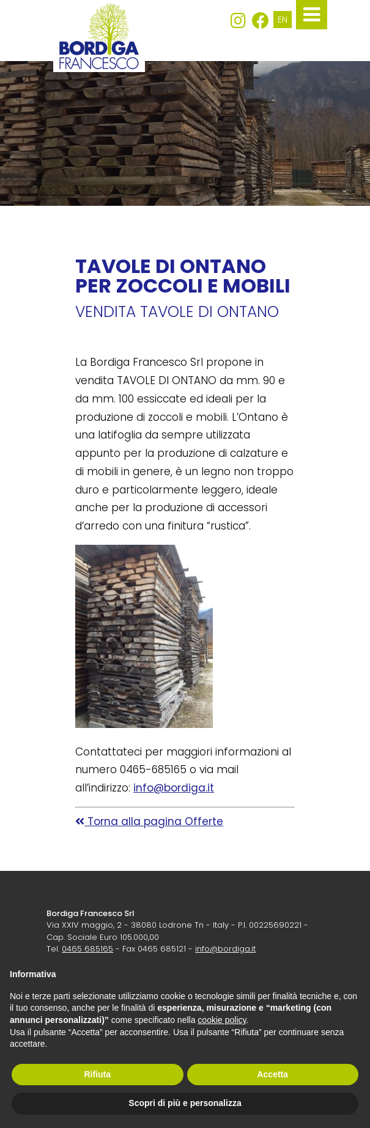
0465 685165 (87, 949)
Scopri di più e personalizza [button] (184, 1103)
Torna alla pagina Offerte (149, 821)
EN (282, 19)
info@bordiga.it (173, 788)
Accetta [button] (272, 1074)
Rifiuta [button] (97, 1074)
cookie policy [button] (222, 1020)
